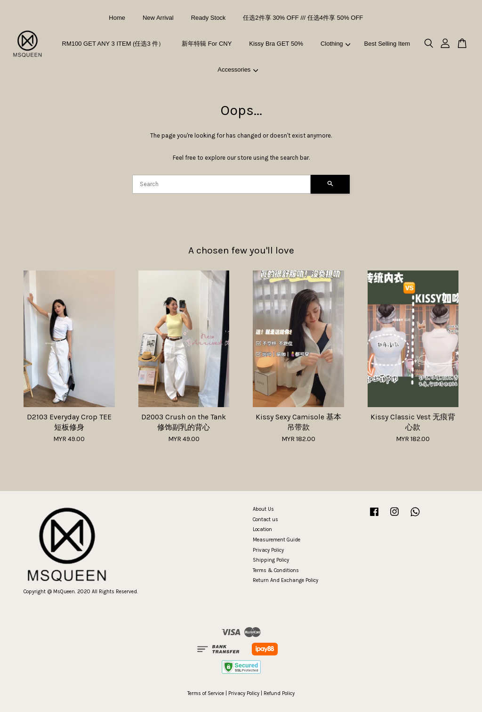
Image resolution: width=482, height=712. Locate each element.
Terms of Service (205, 693)
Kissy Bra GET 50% (276, 43)
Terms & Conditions (276, 570)
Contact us (265, 519)
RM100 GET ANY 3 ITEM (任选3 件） (113, 43)
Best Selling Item (387, 43)
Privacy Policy (268, 550)
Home (117, 17)
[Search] (221, 184)
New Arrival (158, 17)
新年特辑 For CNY (207, 43)
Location (262, 529)
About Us (263, 509)
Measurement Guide (276, 540)
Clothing (335, 43)
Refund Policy (279, 693)
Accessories (237, 69)
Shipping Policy (271, 560)
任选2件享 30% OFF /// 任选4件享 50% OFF (303, 17)
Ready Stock (208, 17)
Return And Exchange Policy (285, 580)
